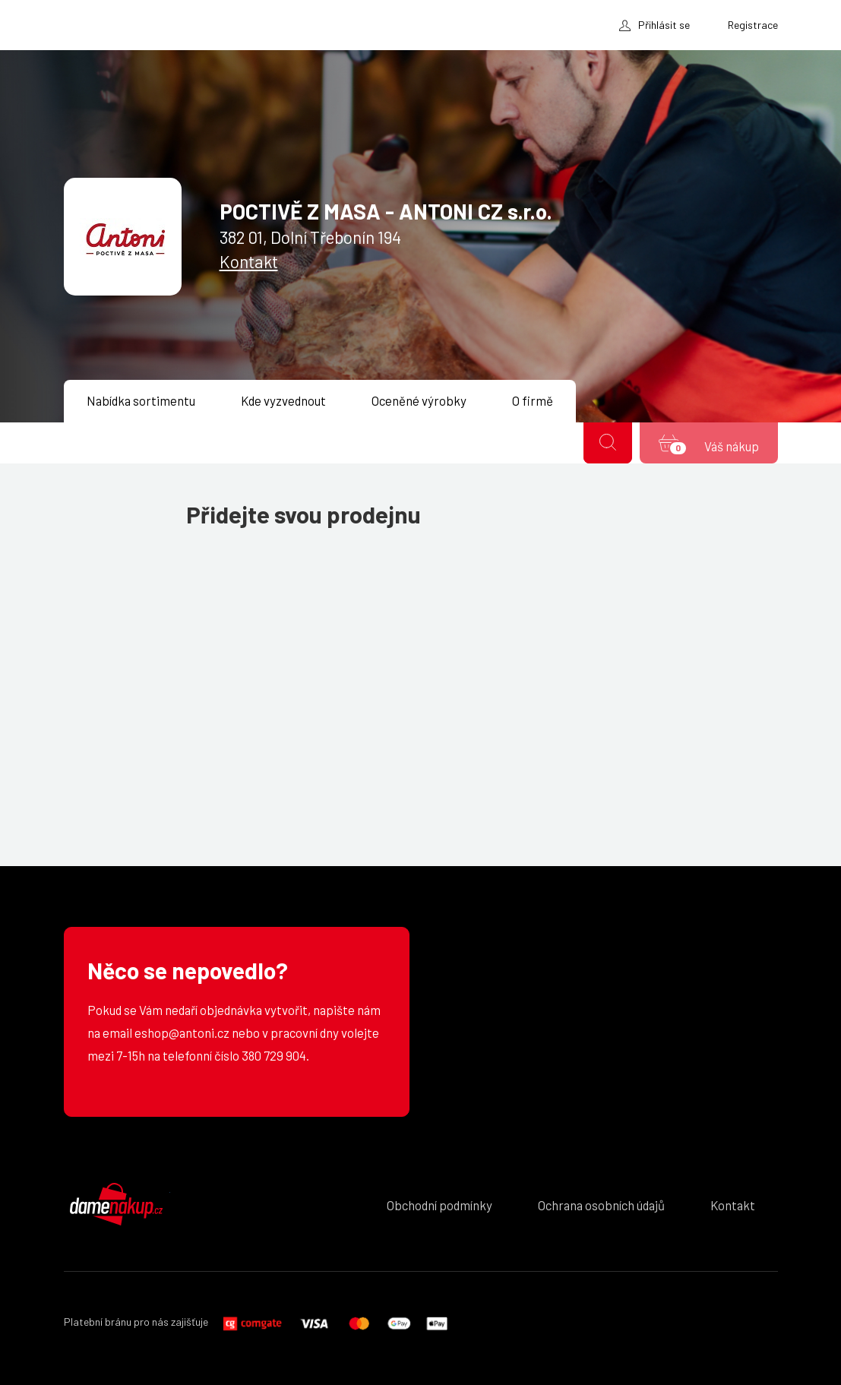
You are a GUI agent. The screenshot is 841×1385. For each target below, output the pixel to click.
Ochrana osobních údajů (601, 1205)
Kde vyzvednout (283, 400)
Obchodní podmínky (439, 1205)
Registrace (753, 24)
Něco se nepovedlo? (187, 970)
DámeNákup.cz (117, 1204)
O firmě (532, 400)
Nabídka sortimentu (141, 400)
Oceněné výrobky (418, 400)
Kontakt (249, 261)
